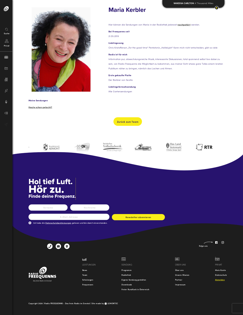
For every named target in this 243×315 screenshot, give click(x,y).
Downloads (127, 284)
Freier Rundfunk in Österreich (135, 289)
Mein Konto (220, 270)
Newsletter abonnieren (138, 218)
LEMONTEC (111, 303)
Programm (127, 270)
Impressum (180, 284)
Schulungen (87, 279)
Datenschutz (221, 275)
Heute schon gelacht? (40, 107)
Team (84, 275)
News (84, 270)
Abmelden (220, 279)
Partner (178, 279)
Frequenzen (87, 284)
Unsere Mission (182, 275)
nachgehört (184, 24)
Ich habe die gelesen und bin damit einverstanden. (70, 222)
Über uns (179, 270)
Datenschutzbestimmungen (58, 222)
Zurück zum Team (127, 123)
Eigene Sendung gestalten (134, 279)
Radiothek (126, 275)
